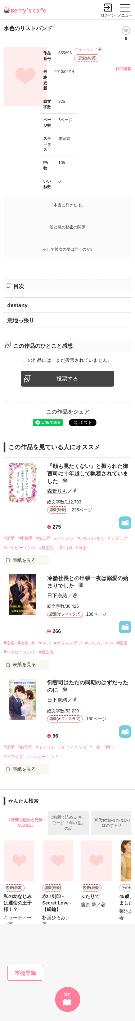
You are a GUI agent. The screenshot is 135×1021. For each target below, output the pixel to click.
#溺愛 (9, 538)
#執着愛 (25, 538)
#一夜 (95, 747)
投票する (67, 378)
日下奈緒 (57, 595)
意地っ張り (20, 320)
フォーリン (84, 49)
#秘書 (121, 643)
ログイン (108, 15)
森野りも (57, 491)
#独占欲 (47, 547)
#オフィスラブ (68, 643)
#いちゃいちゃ (91, 538)
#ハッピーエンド (20, 547)
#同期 (108, 747)
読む (68, 994)
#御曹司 (43, 538)
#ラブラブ (117, 538)
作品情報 (123, 69)
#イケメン (64, 538)
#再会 (81, 547)
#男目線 (65, 547)
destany (17, 305)
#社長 (23, 643)
